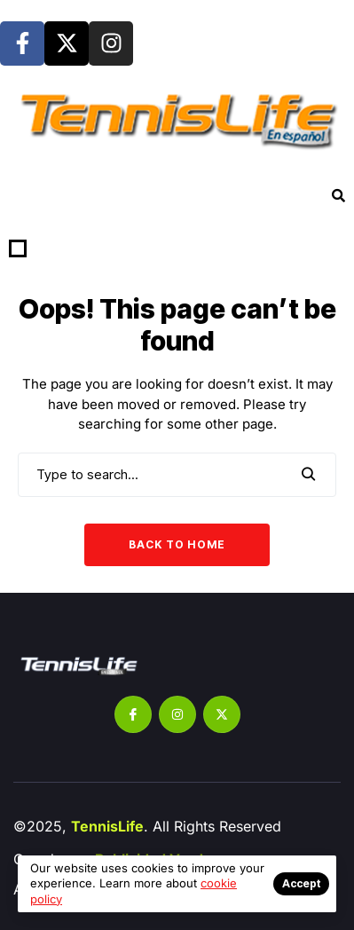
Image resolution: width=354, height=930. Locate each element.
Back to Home (177, 544)
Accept (301, 883)
